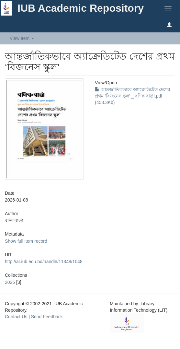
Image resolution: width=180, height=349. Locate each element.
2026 (10, 282)
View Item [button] (22, 38)
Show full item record (26, 241)
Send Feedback (47, 316)
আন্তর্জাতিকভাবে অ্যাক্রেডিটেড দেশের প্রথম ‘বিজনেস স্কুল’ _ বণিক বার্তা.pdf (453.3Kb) (132, 96)
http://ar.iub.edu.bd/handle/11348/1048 (44, 261)
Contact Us (16, 316)
